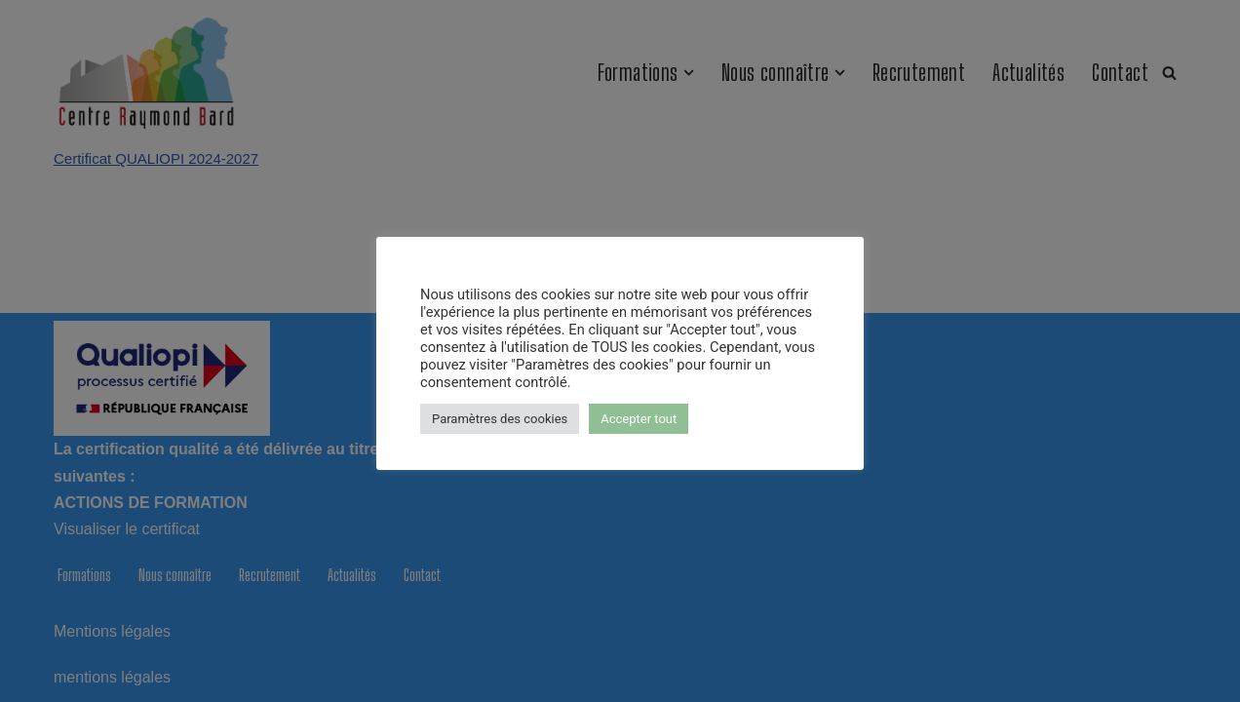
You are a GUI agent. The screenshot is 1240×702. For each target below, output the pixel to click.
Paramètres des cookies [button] (499, 418)
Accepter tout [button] (639, 418)
